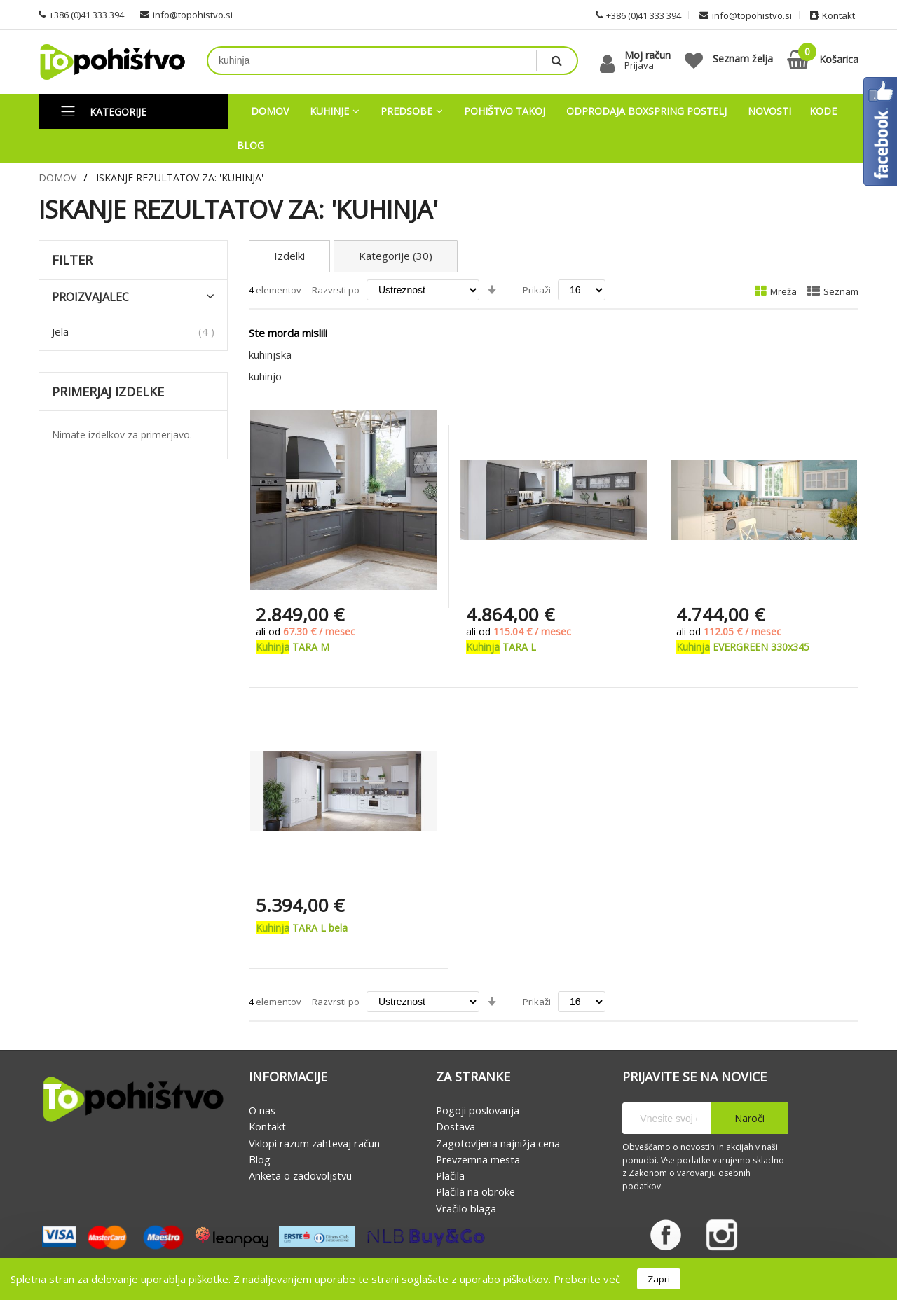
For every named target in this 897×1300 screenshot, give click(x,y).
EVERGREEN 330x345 (742, 647)
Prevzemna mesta (478, 1159)
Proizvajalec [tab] (90, 297)
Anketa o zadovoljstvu (300, 1175)
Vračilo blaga (466, 1208)
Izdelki (289, 256)
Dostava (455, 1127)
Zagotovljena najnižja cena (498, 1143)
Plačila (450, 1175)
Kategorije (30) (395, 256)
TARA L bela (302, 927)
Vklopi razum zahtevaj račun (314, 1143)
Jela (60, 331)
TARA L (501, 647)
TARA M (292, 647)
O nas (262, 1110)
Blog (260, 1159)
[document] (448, 1278)
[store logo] (112, 62)
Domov (57, 177)
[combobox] (372, 61)
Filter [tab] (72, 260)
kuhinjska (270, 354)
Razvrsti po (336, 290)
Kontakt (267, 1127)
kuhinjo (265, 377)
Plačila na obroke (475, 1192)
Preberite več (587, 1279)
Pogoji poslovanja (477, 1110)
